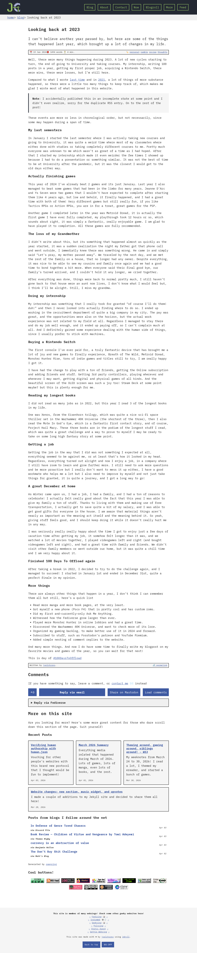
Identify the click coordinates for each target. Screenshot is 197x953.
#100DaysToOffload (67, 658)
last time (77, 79)
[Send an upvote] (32, 692)
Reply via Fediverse (50, 702)
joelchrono (49, 665)
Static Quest (98, 929)
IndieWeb (95, 919)
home (10, 17)
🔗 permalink (160, 665)
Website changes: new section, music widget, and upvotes (77, 791)
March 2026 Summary (94, 745)
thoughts (162, 52)
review (152, 52)
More (169, 7)
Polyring (98, 925)
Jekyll (125, 937)
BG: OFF (108, 944)
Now (136, 7)
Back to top (91, 944)
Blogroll (152, 7)
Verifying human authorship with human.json (43, 748)
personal (134, 52)
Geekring (97, 922)
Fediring (97, 916)
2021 (101, 79)
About (104, 7)
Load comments (156, 692)
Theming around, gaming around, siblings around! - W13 (144, 748)
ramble (144, 52)
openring (51, 864)
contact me (120, 683)
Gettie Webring (98, 932)
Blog (90, 7)
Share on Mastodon (124, 692)
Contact (121, 7)
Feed (183, 7)
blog (20, 17)
